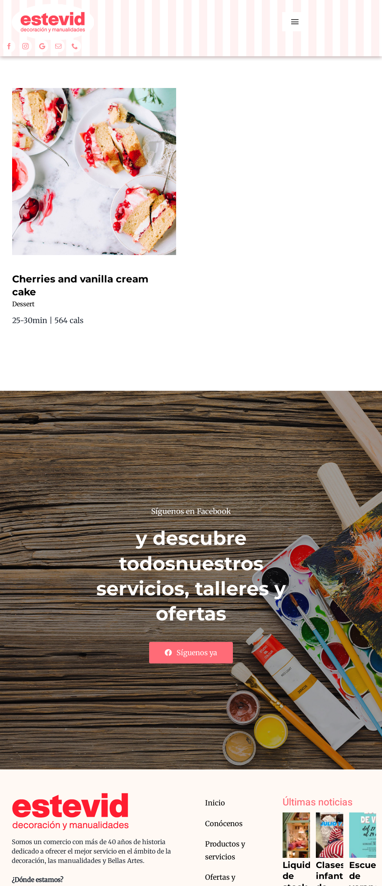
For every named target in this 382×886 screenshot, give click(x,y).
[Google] (42, 46)
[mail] (58, 46)
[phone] (74, 46)
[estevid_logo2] (53, 7)
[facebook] (9, 46)
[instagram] (25, 46)
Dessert (23, 304)
